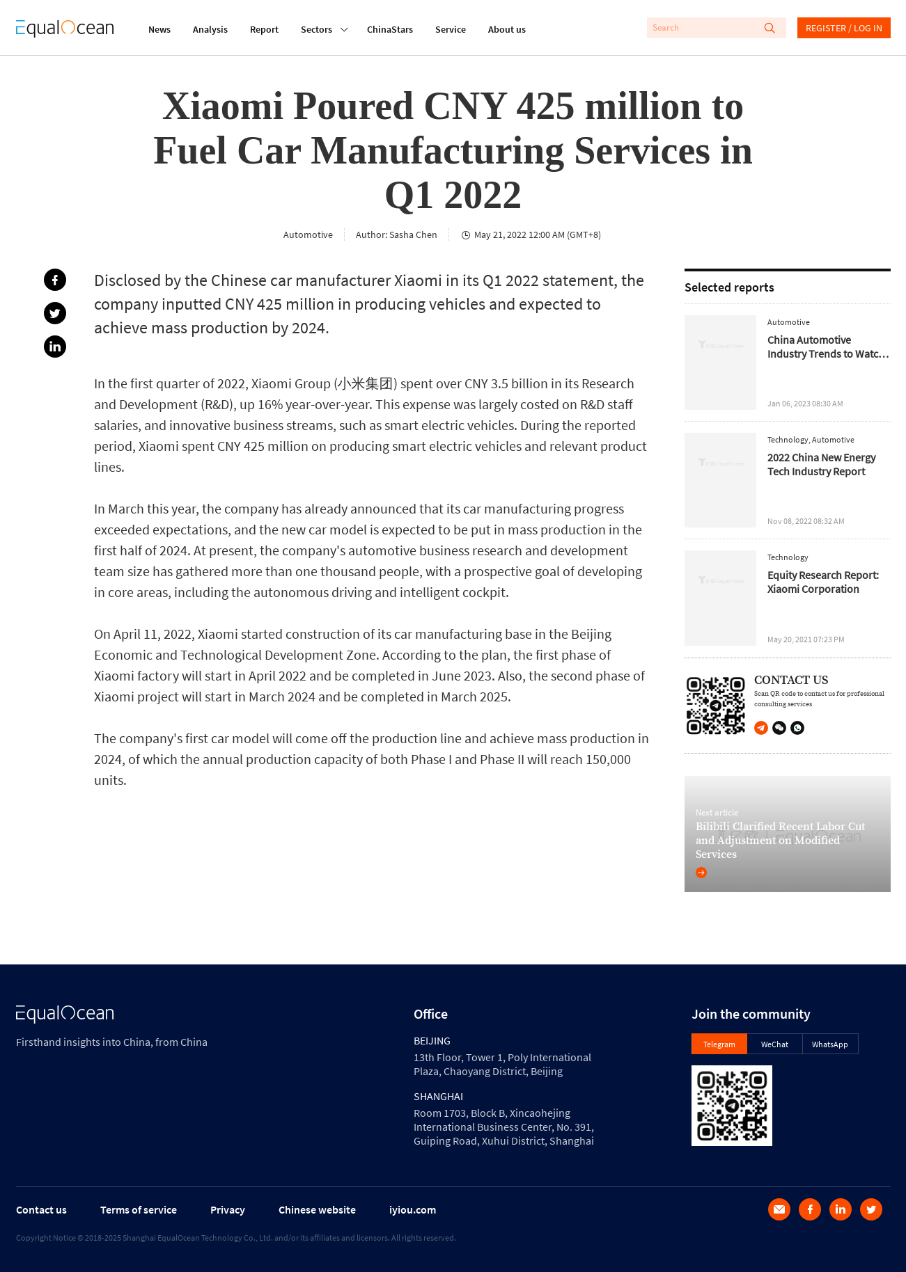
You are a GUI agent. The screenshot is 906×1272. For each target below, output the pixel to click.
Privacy (227, 1209)
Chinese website (317, 1209)
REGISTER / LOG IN (844, 28)
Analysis (210, 29)
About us (507, 29)
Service (450, 29)
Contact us (41, 1209)
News (159, 29)
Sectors (316, 28)
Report (264, 29)
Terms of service (138, 1209)
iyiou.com (412, 1209)
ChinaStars (390, 29)
